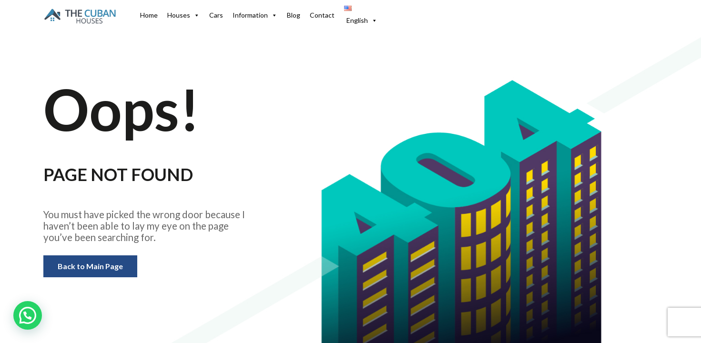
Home (149, 15)
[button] (27, 315)
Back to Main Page (90, 266)
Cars (216, 15)
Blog (293, 15)
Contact (322, 15)
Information (255, 15)
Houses (183, 15)
